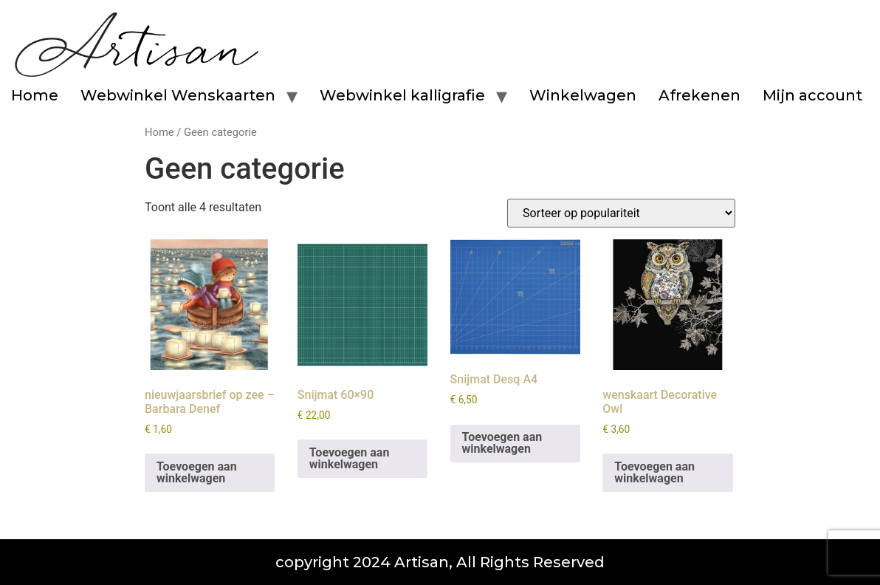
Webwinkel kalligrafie (402, 95)
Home (34, 95)
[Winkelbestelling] (621, 213)
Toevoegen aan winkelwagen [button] (197, 472)
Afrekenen (699, 95)
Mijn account (812, 95)
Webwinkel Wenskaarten (177, 95)
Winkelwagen (582, 95)
